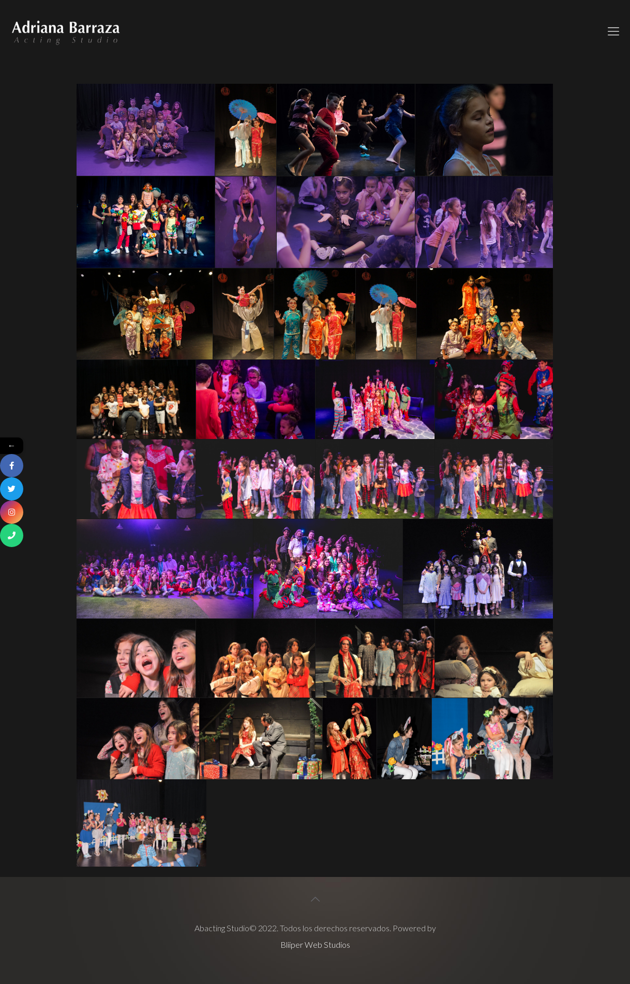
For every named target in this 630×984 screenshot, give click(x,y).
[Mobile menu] (613, 31)
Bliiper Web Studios (315, 944)
